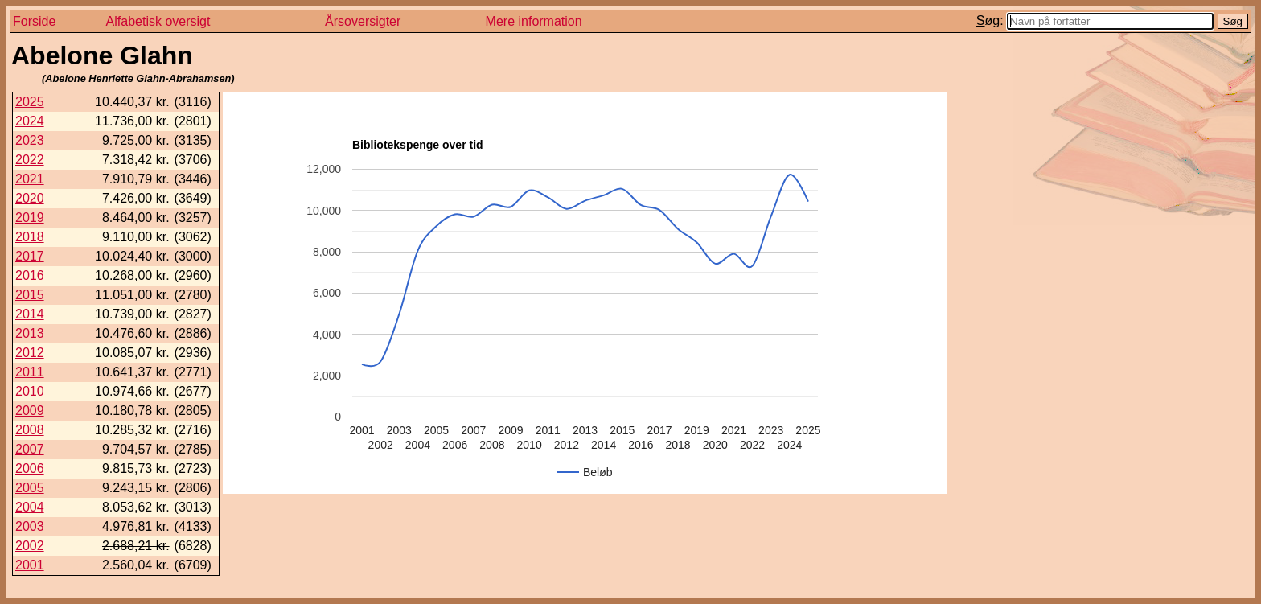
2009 (29, 410)
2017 (29, 256)
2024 (29, 121)
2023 (29, 140)
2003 (29, 526)
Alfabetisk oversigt (158, 21)
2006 (29, 468)
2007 (29, 449)
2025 (29, 102)
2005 (29, 488)
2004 (29, 507)
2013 (29, 333)
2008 (29, 430)
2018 (29, 237)
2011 (29, 372)
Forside (34, 21)
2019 (29, 217)
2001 (29, 565)
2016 (29, 275)
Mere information (534, 21)
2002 (29, 546)
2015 (29, 295)
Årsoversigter (362, 21)
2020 (29, 198)
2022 (29, 159)
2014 (29, 314)
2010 (29, 391)
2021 (29, 179)
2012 (29, 353)
